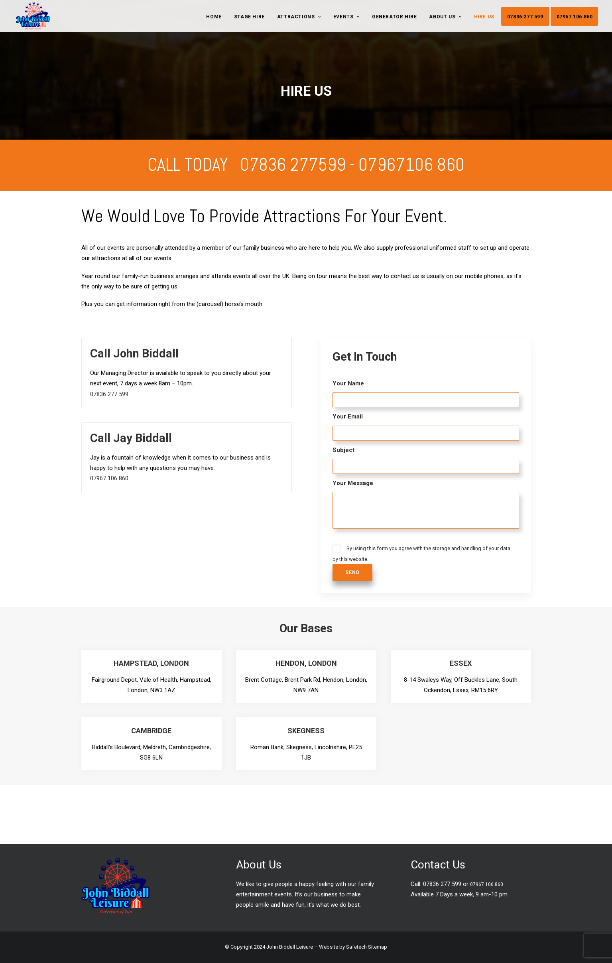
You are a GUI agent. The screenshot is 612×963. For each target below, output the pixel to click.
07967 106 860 (575, 17)
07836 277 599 (525, 17)
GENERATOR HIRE (394, 17)
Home (213, 17)
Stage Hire (249, 17)
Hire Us (484, 17)
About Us (445, 17)
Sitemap (377, 947)
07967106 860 (411, 164)
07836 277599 (293, 164)
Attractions (299, 17)
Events (346, 17)
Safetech (356, 947)
